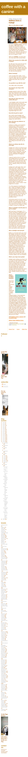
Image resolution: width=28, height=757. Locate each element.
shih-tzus (3, 686)
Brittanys (3, 553)
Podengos (3, 655)
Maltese (2, 636)
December (6, 443)
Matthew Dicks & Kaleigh (5, 477)
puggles (2, 666)
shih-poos (3, 685)
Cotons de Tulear (3, 584)
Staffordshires (4, 698)
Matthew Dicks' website (17, 316)
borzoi (2, 550)
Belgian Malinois (3, 541)
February (5, 462)
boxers (2, 552)
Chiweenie (3, 573)
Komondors (3, 626)
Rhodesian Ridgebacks (3, 670)
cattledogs (3, 562)
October (5, 447)
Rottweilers (3, 672)
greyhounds (3, 608)
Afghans (3, 527)
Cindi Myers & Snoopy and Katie (5, 473)
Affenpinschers (4, 525)
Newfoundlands (4, 643)
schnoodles (3, 677)
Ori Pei (2, 647)
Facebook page (13, 318)
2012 (4, 439)
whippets (3, 704)
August (5, 453)
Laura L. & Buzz (5, 469)
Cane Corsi (3, 557)
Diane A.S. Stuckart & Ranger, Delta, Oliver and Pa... (5, 515)
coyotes (2, 585)
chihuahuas (3, 572)
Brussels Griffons (3, 555)
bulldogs (3, 556)
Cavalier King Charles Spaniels (4, 565)
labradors (3, 631)
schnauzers (3, 676)
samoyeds (3, 674)
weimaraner (3, 703)
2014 (4, 436)
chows (2, 575)
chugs (2, 576)
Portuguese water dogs (3, 665)
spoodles (3, 693)
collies (2, 578)
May (5, 458)
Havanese (3, 613)
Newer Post (11, 329)
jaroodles (3, 622)
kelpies (2, 625)
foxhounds (3, 595)
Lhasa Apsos (14, 324)
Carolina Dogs (4, 558)
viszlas (2, 701)
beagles (2, 537)
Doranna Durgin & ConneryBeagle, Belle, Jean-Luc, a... (5, 503)
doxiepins (3, 592)
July (4, 455)
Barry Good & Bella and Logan (5, 509)
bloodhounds (4, 549)
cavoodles (3, 568)
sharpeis (3, 680)
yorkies (2, 710)
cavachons (3, 563)
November (6, 445)
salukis (2, 673)
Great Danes (3, 601)
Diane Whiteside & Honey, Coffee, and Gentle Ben (5, 490)
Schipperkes (3, 675)
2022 (4, 425)
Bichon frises (4, 546)
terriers (2, 700)
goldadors (3, 598)
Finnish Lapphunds (3, 594)
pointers (2, 656)
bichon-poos (3, 548)
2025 (4, 422)
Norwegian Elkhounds (3, 646)
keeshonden (3, 623)
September (5, 451)
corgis (2, 582)
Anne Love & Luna (5, 467)
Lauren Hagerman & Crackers (5, 496)
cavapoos (3, 567)
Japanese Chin (4, 620)
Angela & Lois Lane (5, 484)
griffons (2, 610)
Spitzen (2, 692)
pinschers (3, 650)
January (5, 464)
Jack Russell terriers (3, 619)
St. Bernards (3, 697)
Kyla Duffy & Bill (5, 499)
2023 (4, 424)
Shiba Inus (3, 684)
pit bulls (2, 652)
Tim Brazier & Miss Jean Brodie (5, 481)
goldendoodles (4, 599)
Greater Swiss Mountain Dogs (4, 605)
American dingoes (3, 531)
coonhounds (3, 580)
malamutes (3, 635)
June (5, 457)
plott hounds (3, 653)
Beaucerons (3, 538)
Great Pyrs (3, 603)
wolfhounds (3, 705)
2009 (4, 519)
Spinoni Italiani (4, 690)
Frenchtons (3, 596)
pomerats (3, 659)
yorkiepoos (3, 709)
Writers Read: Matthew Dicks (16, 320)
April (5, 459)
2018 (4, 430)
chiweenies (3, 574)
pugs (2, 667)
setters (2, 679)
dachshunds (3, 586)
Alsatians (3, 529)
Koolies (2, 627)
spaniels (3, 689)
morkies (2, 639)
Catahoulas (3, 560)
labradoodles (4, 629)
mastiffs (2, 638)
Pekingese (3, 649)
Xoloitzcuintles (4, 707)
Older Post (24, 329)
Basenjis (3, 535)
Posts (4, 384)
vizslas (2, 702)
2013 (4, 437)
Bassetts (3, 536)
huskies (2, 617)
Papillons (3, 648)
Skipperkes (3, 688)
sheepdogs (3, 681)
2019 (4, 429)
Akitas (2, 528)
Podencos (3, 654)
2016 (4, 433)
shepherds (3, 682)
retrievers (3, 668)
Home (18, 329)
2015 (4, 434)
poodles (2, 663)
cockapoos (3, 577)
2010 (4, 441)
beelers (2, 539)
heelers (2, 614)
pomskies (3, 661)
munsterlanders (4, 640)
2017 (4, 432)
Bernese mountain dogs (4, 543)
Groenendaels (4, 611)
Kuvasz (2, 628)
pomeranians (4, 657)
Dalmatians (3, 589)
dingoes (2, 590)
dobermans (3, 591)
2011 (4, 440)
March (5, 460)
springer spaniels (3, 695)
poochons (3, 662)
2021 (4, 426)
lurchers (2, 634)
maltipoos (3, 637)
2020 (4, 428)
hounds (2, 616)
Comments (5, 386)
